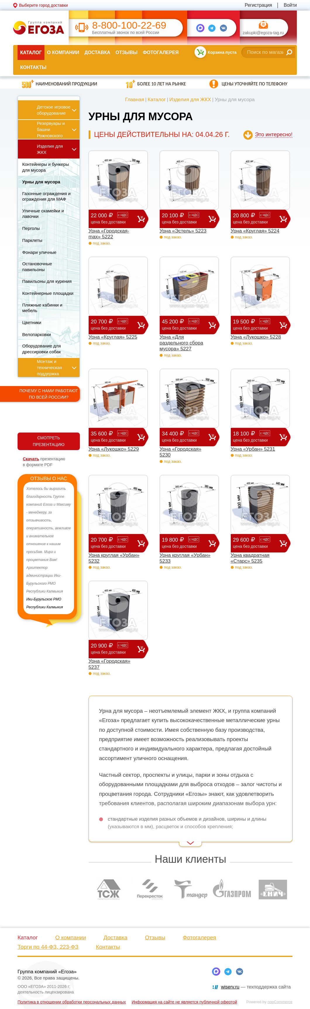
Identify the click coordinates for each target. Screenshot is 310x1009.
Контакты (33, 67)
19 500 (256, 324)
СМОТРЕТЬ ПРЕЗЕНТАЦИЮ (48, 441)
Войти (290, 5)
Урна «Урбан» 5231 (253, 449)
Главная (134, 99)
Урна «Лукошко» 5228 (256, 337)
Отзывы (126, 52)
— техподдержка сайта (256, 986)
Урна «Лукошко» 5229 (114, 449)
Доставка (97, 52)
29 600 (256, 543)
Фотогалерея (160, 52)
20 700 (114, 324)
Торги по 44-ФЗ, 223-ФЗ (48, 947)
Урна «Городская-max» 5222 (109, 234)
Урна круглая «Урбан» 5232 (114, 558)
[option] (48, 548)
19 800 (185, 543)
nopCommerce (280, 1002)
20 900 (114, 648)
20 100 (185, 218)
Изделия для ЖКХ (190, 99)
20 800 (256, 218)
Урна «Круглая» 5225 (113, 337)
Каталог (31, 52)
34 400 (185, 436)
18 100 (256, 436)
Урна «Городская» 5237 (109, 664)
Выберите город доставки (43, 5)
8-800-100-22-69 (129, 25)
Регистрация (258, 5)
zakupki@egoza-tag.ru (263, 33)
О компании (63, 52)
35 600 (114, 436)
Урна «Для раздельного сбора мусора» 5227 (181, 343)
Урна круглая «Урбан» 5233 (185, 558)
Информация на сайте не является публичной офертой (184, 1002)
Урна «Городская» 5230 (181, 452)
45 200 (185, 324)
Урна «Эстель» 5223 (183, 231)
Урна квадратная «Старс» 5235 (250, 558)
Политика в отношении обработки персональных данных (72, 1002)
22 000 (114, 218)
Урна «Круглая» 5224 (255, 231)
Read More (99, 838)
